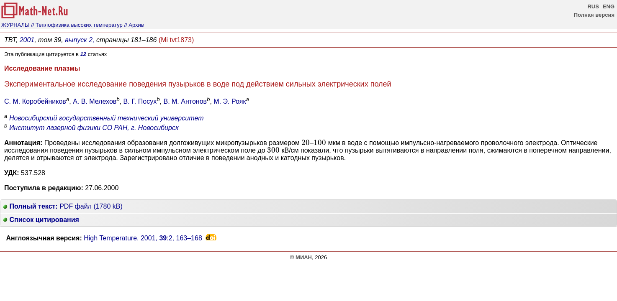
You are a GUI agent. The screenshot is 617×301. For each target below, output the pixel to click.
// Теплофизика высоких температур (77, 25)
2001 (27, 39)
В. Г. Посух (140, 101)
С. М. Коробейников (35, 101)
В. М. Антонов (185, 101)
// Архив (134, 25)
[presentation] (305, 142)
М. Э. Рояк (229, 101)
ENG (608, 6)
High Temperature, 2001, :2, (143, 238)
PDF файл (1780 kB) (63, 206)
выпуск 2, (79, 39)
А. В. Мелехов (94, 101)
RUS (593, 6)
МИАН (304, 257)
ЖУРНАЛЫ (15, 25)
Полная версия (594, 15)
